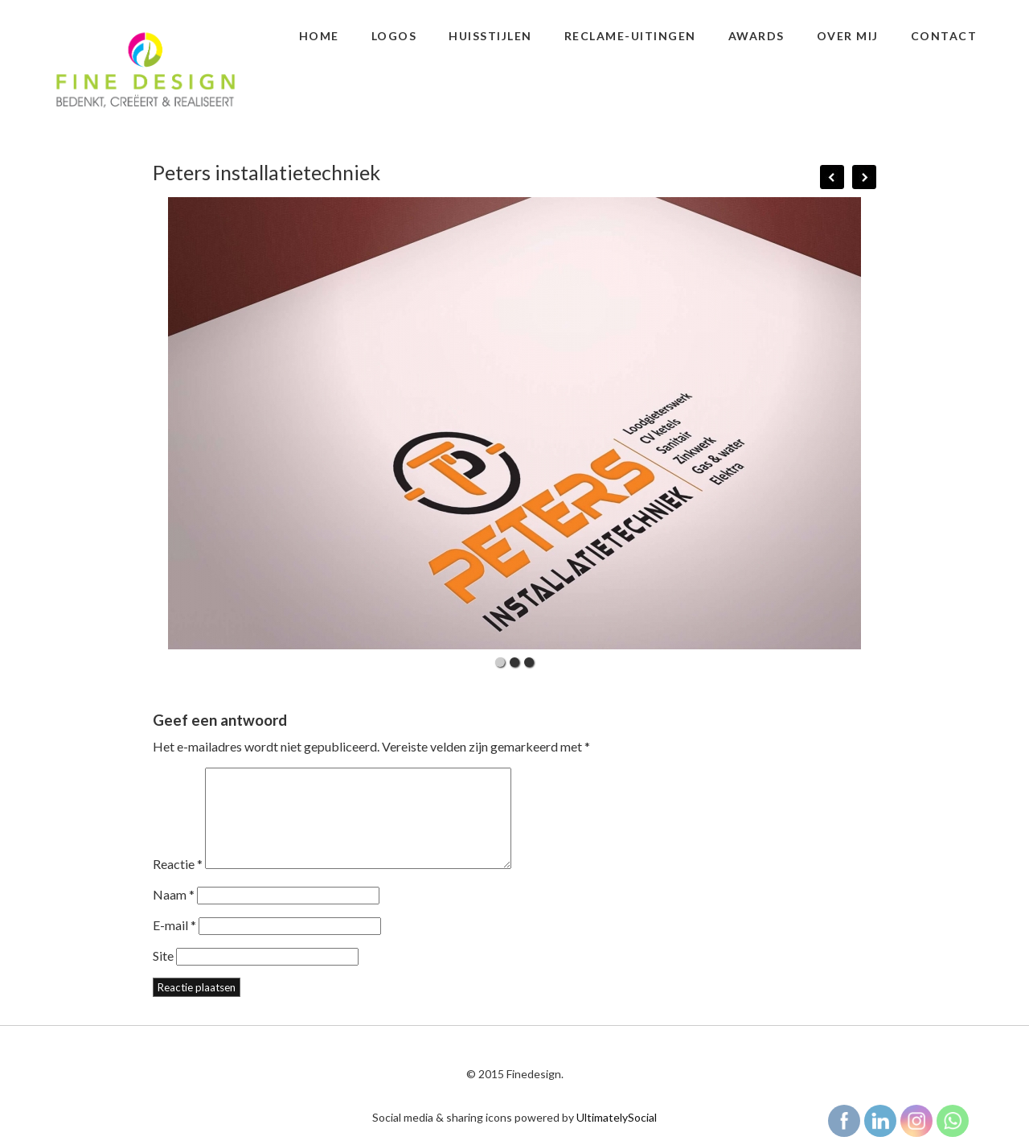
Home (319, 36)
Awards (756, 36)
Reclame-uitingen (630, 36)
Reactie (178, 883)
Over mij (848, 36)
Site (163, 974)
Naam (174, 913)
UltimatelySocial (616, 1136)
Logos (394, 36)
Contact (944, 36)
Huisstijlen (490, 36)
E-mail (174, 944)
